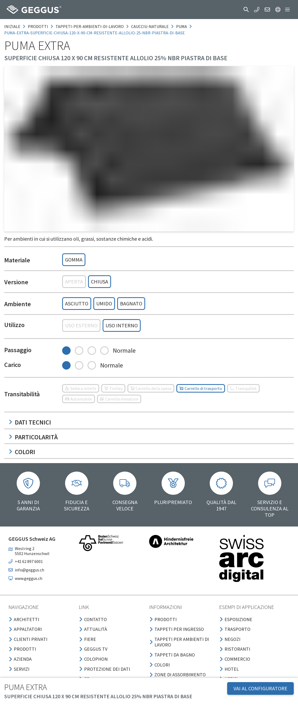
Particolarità (33, 437)
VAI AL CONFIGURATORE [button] (260, 688)
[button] (246, 9)
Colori (21, 452)
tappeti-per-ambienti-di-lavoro (90, 26)
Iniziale (12, 26)
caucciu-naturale (150, 26)
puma (181, 26)
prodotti (38, 26)
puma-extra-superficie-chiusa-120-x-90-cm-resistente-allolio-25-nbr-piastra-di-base (94, 32)
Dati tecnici (29, 422)
